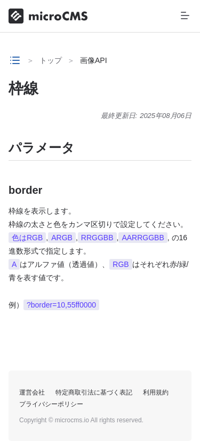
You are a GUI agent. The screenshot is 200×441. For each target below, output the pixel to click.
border (25, 190)
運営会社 (32, 392)
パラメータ (42, 147)
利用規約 (156, 392)
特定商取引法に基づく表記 (93, 392)
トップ (50, 60)
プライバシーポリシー (51, 404)
